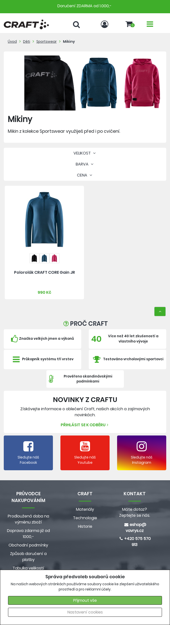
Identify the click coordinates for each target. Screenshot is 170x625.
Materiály (85, 509)
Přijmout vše (85, 600)
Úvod (12, 41)
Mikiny (69, 41)
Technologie (85, 518)
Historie (85, 526)
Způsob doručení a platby (28, 556)
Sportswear (46, 41)
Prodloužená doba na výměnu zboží (28, 519)
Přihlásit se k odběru (85, 425)
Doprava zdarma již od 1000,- (28, 534)
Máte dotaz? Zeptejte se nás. (134, 512)
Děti (26, 41)
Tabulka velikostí (28, 568)
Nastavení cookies (85, 612)
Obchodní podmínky (28, 545)
